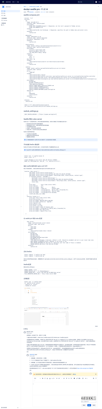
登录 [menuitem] (100, 2)
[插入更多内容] (86, 378)
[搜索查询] (86, 2)
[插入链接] (77, 378)
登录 (75, 374)
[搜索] (79, 2)
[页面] (10, 11)
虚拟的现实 (32, 354)
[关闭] (96, 374)
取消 (94, 405)
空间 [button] (13, 2)
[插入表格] (79, 378)
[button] (96, 2)
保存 (89, 405)
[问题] (10, 15)
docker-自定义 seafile (34, 6)
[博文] (10, 13)
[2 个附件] (41, 6)
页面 (25, 6)
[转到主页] (6, 2)
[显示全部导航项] (27, 6)
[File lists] (10, 20)
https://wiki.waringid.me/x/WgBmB (85, 368)
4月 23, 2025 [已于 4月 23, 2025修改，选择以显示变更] (43, 12)
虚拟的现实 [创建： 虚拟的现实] (31, 12)
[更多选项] (98, 6)
